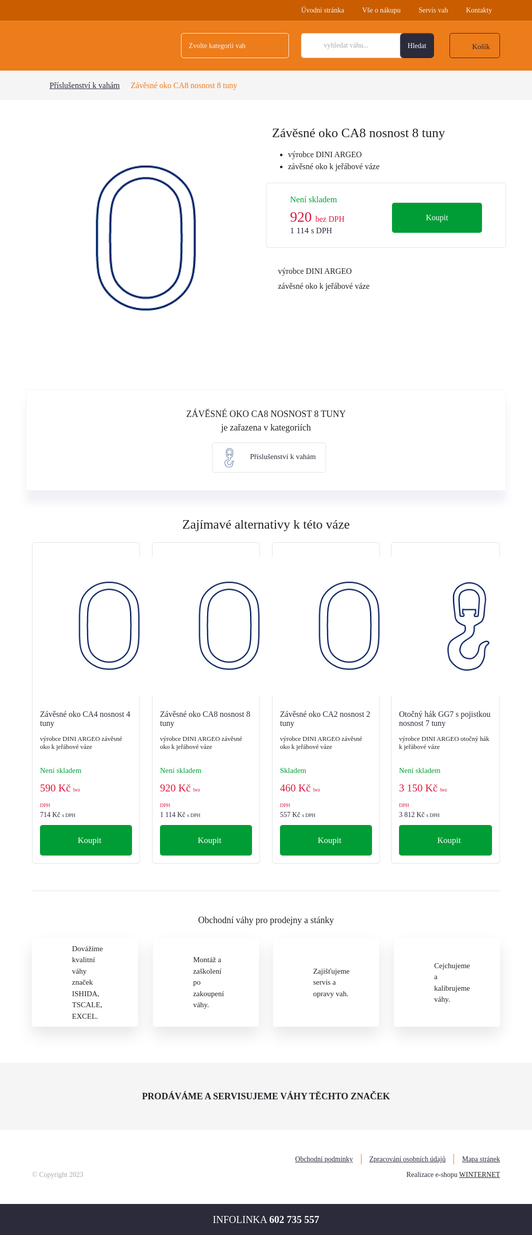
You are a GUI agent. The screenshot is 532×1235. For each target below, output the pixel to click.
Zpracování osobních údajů (408, 1159)
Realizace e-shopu (432, 1174)
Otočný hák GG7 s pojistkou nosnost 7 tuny (444, 718)
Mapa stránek (481, 1159)
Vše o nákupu (381, 10)
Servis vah (433, 10)
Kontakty (479, 10)
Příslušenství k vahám (85, 85)
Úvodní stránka (322, 10)
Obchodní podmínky (324, 1159)
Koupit (437, 217)
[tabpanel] (146, 239)
